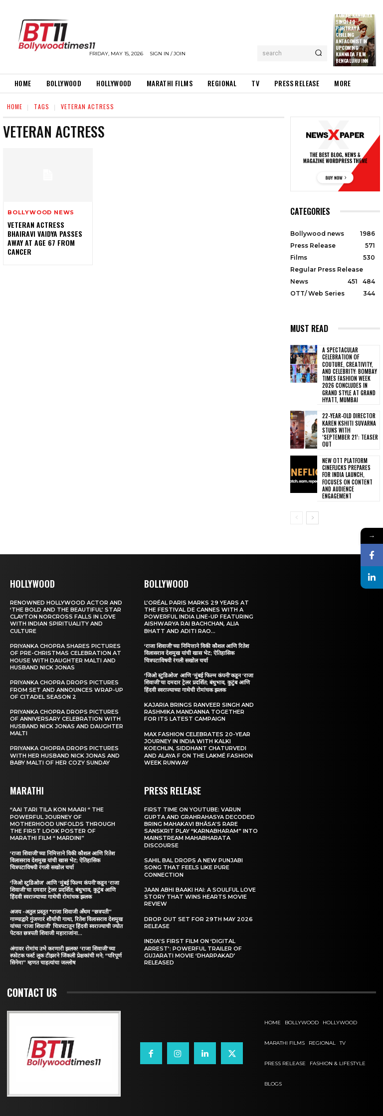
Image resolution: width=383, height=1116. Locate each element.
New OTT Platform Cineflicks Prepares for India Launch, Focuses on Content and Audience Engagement (347, 478)
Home (14, 106)
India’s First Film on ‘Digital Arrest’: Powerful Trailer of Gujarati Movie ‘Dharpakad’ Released (193, 952)
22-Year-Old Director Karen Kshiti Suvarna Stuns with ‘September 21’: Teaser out (350, 430)
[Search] (318, 53)
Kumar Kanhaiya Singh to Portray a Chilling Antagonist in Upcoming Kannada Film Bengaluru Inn (354, 37)
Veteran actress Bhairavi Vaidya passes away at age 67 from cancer (44, 238)
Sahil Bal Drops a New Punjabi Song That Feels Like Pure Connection (193, 867)
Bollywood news (40, 212)
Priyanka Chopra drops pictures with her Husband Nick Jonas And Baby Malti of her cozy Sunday (65, 755)
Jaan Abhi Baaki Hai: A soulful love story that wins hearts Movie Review (200, 897)
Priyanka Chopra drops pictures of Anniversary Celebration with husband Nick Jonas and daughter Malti (66, 722)
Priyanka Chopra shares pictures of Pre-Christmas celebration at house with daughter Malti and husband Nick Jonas (65, 656)
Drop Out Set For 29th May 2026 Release (198, 923)
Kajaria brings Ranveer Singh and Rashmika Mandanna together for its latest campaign (199, 712)
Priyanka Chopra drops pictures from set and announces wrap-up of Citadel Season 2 (66, 689)
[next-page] (312, 517)
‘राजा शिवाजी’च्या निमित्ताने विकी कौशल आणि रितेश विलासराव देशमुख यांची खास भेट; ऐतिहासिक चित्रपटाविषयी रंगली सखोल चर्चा (62, 860)
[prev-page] (296, 517)
